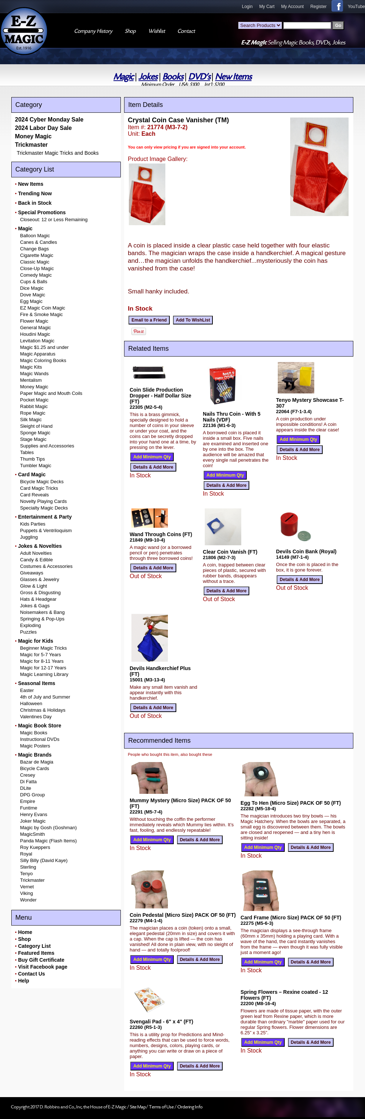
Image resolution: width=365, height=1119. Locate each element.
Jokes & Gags (35, 605)
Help (23, 981)
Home (25, 932)
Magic (124, 76)
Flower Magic (34, 321)
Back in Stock (34, 203)
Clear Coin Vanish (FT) (230, 552)
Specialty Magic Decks (44, 508)
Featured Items (36, 953)
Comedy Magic (36, 275)
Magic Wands (34, 373)
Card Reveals (34, 494)
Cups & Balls (33, 281)
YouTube (356, 6)
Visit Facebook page (42, 967)
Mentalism (31, 380)
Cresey (27, 775)
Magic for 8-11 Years (42, 661)
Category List (34, 946)
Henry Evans (33, 814)
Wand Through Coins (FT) (161, 534)
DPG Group (32, 794)
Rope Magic (32, 413)
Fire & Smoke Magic (41, 314)
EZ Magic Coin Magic (42, 308)
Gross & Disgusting (40, 592)
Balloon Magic (35, 235)
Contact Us (31, 974)
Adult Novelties (36, 553)
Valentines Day (35, 716)
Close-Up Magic (37, 268)
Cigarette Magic (36, 255)
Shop (24, 939)
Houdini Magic (35, 334)
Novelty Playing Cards (43, 501)
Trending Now (35, 193)
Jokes (147, 76)
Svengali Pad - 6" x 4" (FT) (161, 1021)
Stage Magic (33, 439)
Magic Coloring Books (43, 360)
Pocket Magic (34, 400)
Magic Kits (31, 367)
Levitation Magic (37, 340)
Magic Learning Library (44, 674)
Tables (27, 452)
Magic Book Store (39, 725)
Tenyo (26, 873)
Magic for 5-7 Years (40, 654)
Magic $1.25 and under (44, 347)
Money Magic (33, 136)
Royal (26, 854)
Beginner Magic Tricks (43, 648)
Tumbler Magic (35, 465)
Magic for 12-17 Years (43, 667)
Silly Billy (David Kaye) (44, 860)
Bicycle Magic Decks (42, 481)
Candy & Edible (36, 559)
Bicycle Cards (34, 768)
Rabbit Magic (34, 406)
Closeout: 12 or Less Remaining (54, 219)
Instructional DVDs (39, 739)
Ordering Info (190, 1107)
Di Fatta (28, 781)
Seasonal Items (36, 683)
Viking (26, 893)
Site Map (138, 1107)
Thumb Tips (32, 459)
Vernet (27, 886)
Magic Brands (34, 755)
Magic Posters (35, 746)
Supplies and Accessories (47, 446)
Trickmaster (31, 145)
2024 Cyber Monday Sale (49, 119)
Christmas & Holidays (42, 710)
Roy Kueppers (35, 847)
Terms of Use (161, 1107)
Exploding (30, 625)
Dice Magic (31, 288)
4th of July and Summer (45, 697)
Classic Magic (34, 262)
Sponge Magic (35, 432)
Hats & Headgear (38, 599)
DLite (25, 788)
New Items (233, 76)
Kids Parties (32, 524)
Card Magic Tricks (39, 488)
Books (172, 76)
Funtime (28, 808)
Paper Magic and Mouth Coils (51, 393)
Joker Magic (33, 821)
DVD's (199, 76)
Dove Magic (32, 294)
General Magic (35, 327)
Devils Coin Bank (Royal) (306, 551)
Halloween (31, 703)
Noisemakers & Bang (42, 612)
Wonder (28, 900)
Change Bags (34, 248)
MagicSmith (32, 834)
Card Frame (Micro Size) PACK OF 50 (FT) (291, 917)
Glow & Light (33, 586)
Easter (27, 690)
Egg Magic (31, 301)
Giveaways (31, 573)
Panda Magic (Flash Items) (48, 840)
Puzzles (28, 632)
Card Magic (31, 474)
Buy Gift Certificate (41, 960)
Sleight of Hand (36, 426)
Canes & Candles (38, 242)
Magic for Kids (35, 641)
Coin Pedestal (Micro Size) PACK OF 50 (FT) (183, 915)
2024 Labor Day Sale (43, 128)
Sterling (28, 867)
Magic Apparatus (37, 354)
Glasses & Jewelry (39, 579)
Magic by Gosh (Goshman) (48, 827)
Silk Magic (31, 419)
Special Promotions (42, 212)
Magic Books (33, 732)
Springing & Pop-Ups (42, 619)
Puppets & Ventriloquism (46, 530)
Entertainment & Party (45, 517)
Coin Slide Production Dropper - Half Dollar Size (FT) (160, 395)
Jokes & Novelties (40, 546)
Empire (27, 801)
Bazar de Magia (36, 762)
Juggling (29, 537)
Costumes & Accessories (46, 566)
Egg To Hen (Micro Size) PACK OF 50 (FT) (291, 803)
